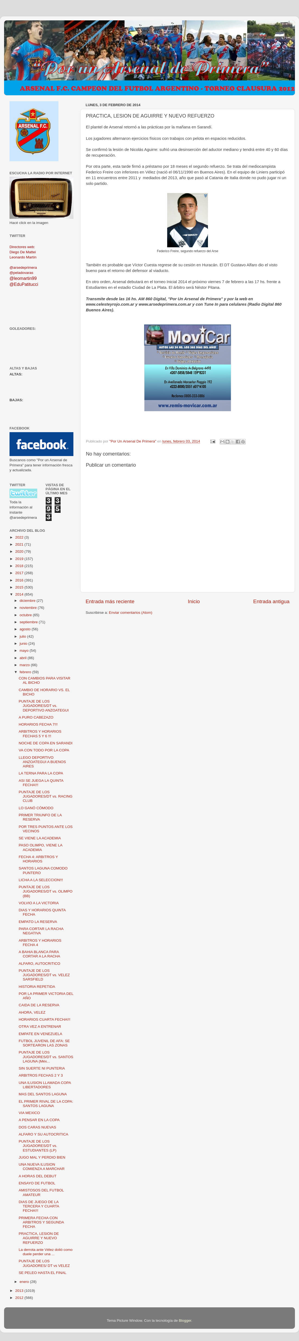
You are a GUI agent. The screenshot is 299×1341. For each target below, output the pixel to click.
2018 (19, 566)
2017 (19, 573)
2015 (19, 587)
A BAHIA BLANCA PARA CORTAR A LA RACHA (39, 954)
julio (23, 636)
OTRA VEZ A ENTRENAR (40, 1026)
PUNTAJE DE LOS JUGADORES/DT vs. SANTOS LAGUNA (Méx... (46, 1056)
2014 (19, 594)
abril (23, 658)
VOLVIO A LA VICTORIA (39, 903)
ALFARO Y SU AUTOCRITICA (43, 1134)
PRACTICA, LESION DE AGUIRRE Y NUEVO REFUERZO (39, 1238)
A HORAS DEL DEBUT (38, 1176)
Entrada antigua (271, 601)
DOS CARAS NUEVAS (37, 1127)
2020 (19, 551)
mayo (25, 651)
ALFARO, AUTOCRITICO (39, 964)
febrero (26, 672)
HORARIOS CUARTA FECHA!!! (44, 1019)
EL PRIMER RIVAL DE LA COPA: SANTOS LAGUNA (46, 1103)
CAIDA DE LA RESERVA (39, 1005)
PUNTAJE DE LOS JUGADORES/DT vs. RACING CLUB (46, 796)
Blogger (185, 1320)
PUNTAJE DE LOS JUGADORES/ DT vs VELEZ (44, 1263)
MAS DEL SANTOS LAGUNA (43, 1094)
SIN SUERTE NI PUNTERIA (42, 1068)
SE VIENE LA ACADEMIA (40, 838)
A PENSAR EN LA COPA (39, 1120)
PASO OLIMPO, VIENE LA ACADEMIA (40, 847)
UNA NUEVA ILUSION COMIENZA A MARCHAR (42, 1166)
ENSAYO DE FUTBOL (37, 1183)
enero (25, 1282)
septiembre (29, 622)
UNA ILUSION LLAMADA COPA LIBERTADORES (45, 1085)
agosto (26, 629)
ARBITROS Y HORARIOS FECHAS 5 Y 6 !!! (40, 733)
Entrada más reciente (110, 601)
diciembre (28, 601)
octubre (26, 615)
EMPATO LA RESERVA (38, 922)
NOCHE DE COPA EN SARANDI (46, 743)
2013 (19, 1291)
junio (24, 643)
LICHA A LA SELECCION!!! (41, 880)
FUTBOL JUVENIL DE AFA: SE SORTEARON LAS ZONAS (44, 1043)
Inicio (194, 601)
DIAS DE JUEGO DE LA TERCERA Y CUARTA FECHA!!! (39, 1206)
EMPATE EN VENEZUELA (40, 1034)
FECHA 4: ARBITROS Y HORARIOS (38, 859)
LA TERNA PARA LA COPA (41, 773)
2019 (19, 559)
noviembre (29, 608)
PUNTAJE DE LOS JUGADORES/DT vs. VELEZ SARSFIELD (44, 975)
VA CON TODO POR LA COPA (44, 750)
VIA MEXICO (29, 1113)
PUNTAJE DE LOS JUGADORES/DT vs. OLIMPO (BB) (46, 891)
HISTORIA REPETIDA (37, 987)
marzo (25, 665)
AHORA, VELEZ (32, 1012)
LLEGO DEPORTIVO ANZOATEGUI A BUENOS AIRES (42, 761)
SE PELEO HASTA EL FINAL (43, 1273)
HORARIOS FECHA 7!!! (38, 724)
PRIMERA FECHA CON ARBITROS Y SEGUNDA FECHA (41, 1222)
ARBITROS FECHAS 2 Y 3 (41, 1075)
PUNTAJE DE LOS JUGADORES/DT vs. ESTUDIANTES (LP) (38, 1145)
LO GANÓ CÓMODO (36, 808)
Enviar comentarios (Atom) (130, 613)
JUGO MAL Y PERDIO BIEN (42, 1157)
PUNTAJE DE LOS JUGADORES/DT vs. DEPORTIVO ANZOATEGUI (44, 705)
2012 (19, 1298)
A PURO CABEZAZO (36, 717)
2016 (19, 580)
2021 (19, 544)
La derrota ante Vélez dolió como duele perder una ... (46, 1252)
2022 (19, 537)
